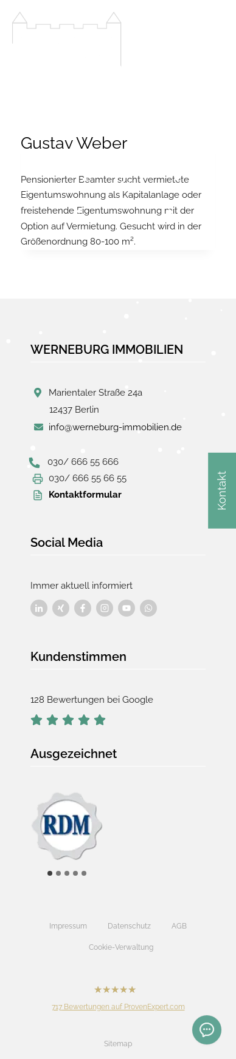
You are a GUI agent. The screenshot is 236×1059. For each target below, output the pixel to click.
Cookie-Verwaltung (121, 947)
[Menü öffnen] (211, 36)
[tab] (49, 873)
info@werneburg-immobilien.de (115, 427)
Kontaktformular (85, 494)
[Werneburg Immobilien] (67, 39)
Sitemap (118, 1044)
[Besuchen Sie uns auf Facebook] (38, 608)
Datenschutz (129, 926)
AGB (179, 926)
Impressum (68, 926)
